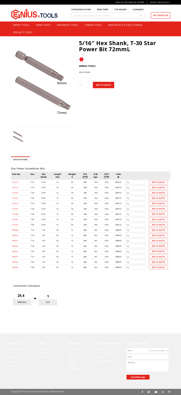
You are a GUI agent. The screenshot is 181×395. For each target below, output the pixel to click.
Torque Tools (94, 25)
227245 (15, 219)
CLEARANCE (138, 9)
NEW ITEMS (102, 9)
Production (73, 364)
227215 (15, 187)
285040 (15, 267)
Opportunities (74, 368)
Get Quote (160, 15)
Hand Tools (44, 25)
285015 (15, 240)
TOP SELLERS (120, 9)
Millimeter (22, 302)
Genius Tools (87, 66)
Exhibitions (43, 352)
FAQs (99, 356)
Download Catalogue (18, 349)
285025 (15, 251)
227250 (15, 224)
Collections (14, 353)
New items (14, 357)
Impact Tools (22, 25)
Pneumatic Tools (68, 25)
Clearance (13, 366)
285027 (15, 256)
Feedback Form (104, 352)
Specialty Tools (24, 32)
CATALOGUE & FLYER (81, 9)
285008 (15, 230)
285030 (15, 262)
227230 (15, 209)
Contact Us (102, 349)
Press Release (44, 349)
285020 (15, 246)
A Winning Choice (75, 349)
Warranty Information (107, 360)
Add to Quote (103, 85)
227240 (15, 214)
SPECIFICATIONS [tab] (20, 159)
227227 (15, 203)
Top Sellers (14, 361)
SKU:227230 (84, 72)
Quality (71, 356)
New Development (46, 356)
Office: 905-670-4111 (160, 2)
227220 (15, 192)
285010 (15, 235)
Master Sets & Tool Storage (126, 25)
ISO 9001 (72, 360)
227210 (15, 182)
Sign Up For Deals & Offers (129, 2)
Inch (48, 302)
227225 (15, 198)
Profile (71, 352)
